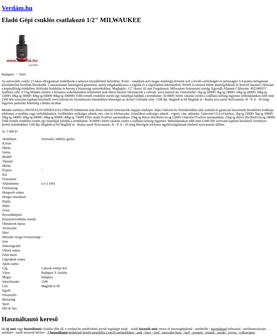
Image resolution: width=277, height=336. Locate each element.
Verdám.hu (17, 8)
